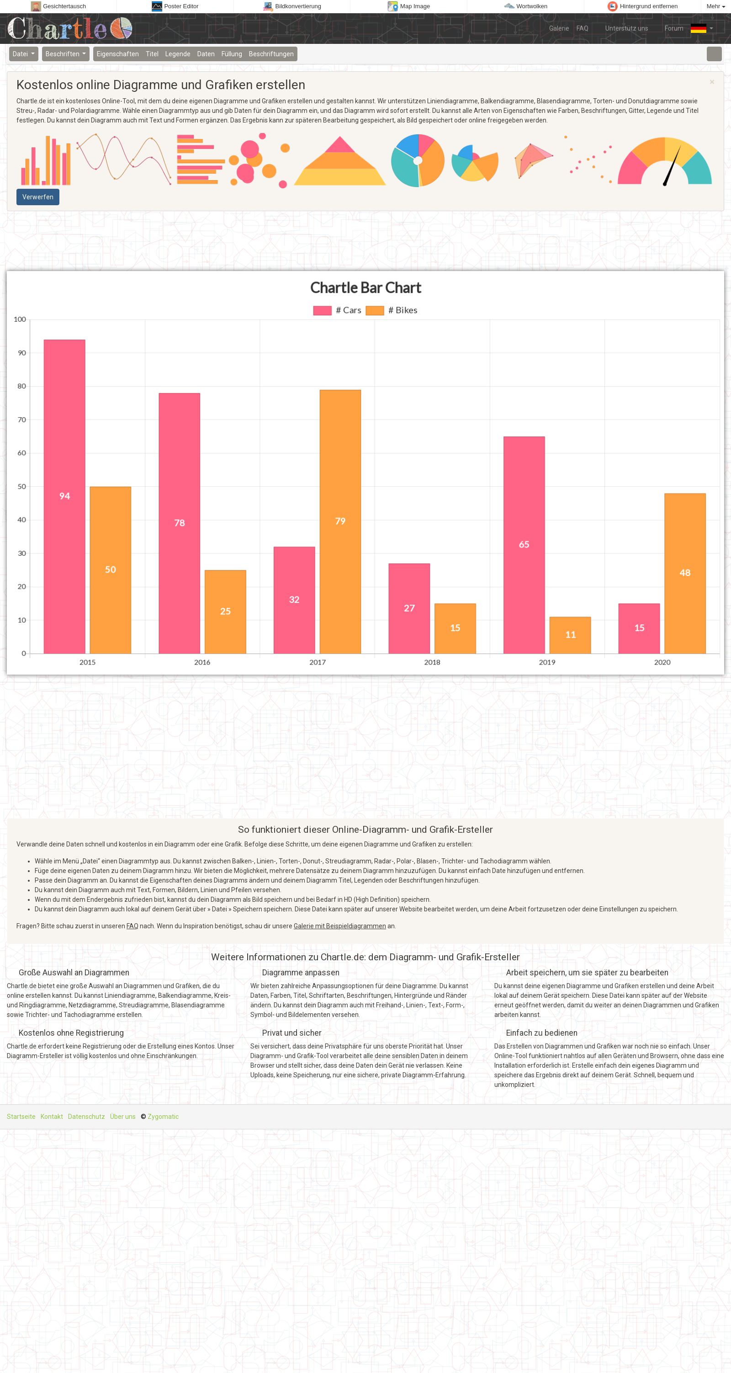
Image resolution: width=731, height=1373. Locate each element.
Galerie (559, 28)
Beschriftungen (271, 54)
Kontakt (52, 1116)
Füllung (232, 54)
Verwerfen (37, 197)
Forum (670, 28)
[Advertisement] (120, 241)
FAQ (582, 28)
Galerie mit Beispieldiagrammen (340, 926)
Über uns (123, 1116)
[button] (702, 28)
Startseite (21, 1116)
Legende (178, 54)
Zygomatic (163, 1116)
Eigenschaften (118, 54)
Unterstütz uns (622, 28)
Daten (206, 54)
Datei (21, 54)
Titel (152, 54)
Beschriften (63, 54)
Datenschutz (86, 1116)
